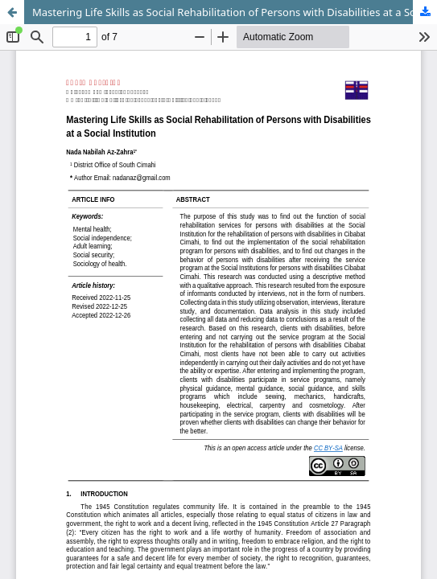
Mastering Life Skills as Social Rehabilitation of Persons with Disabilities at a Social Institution (234, 12)
